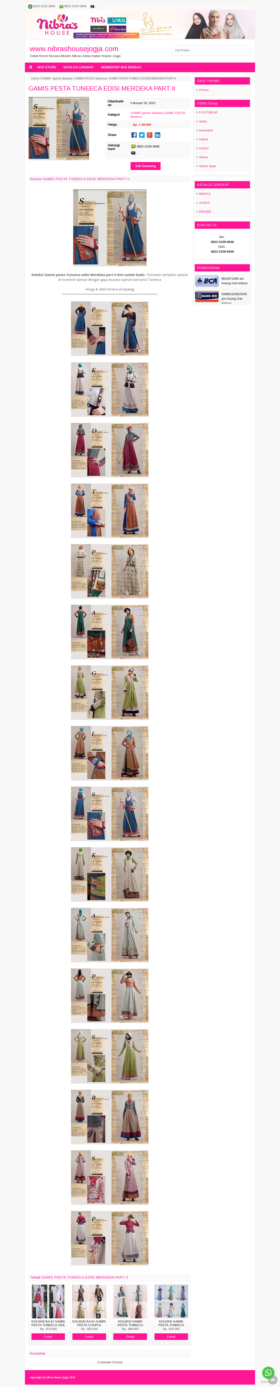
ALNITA (204, 203)
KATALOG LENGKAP (78, 67)
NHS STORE (47, 67)
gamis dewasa (62, 78)
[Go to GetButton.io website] (268, 1382)
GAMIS (46, 78)
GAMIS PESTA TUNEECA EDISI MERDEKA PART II (102, 88)
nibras (203, 157)
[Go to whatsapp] (268, 1373)
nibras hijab (207, 166)
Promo (204, 90)
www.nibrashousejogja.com (74, 49)
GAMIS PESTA (84, 78)
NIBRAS (205, 194)
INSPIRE (205, 211)
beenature (206, 130)
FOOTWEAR (208, 112)
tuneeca (101, 78)
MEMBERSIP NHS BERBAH (121, 67)
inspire (204, 148)
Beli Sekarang (145, 166)
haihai (203, 139)
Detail (48, 1336)
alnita (203, 121)
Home (35, 78)
